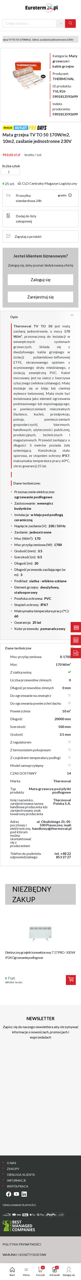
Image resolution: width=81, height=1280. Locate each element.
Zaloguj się (41, 279)
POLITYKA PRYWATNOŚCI (22, 1244)
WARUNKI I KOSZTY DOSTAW (24, 1254)
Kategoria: (65, 61)
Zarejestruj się (40, 296)
